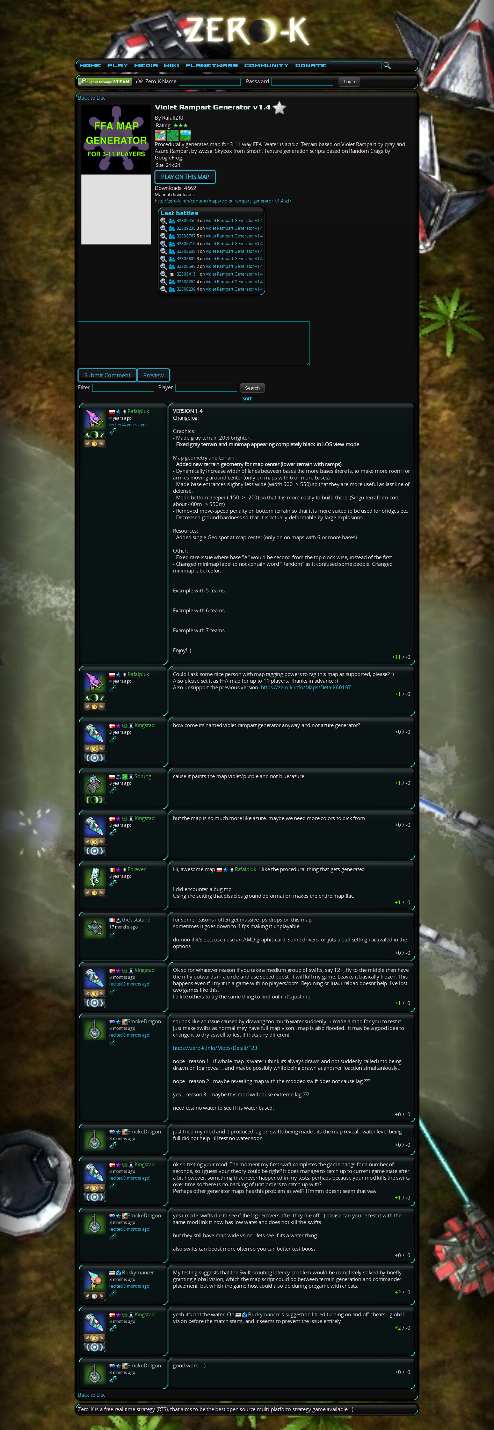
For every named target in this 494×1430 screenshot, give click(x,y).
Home (90, 65)
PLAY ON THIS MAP (185, 177)
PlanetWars (212, 65)
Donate (310, 65)
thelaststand (136, 928)
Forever (137, 877)
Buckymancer (138, 1281)
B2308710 (178, 244)
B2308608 (178, 251)
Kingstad (144, 733)
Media (146, 65)
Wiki (171, 65)
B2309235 (178, 228)
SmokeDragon (144, 1029)
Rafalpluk (138, 419)
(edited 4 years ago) (128, 433)
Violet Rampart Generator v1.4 (234, 220)
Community (266, 65)
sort (247, 407)
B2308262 (178, 282)
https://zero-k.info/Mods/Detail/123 (215, 1056)
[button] (349, 82)
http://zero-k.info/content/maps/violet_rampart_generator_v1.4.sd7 (223, 201)
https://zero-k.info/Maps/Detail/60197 (306, 695)
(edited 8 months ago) (130, 992)
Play (117, 65)
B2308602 (178, 259)
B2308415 (178, 274)
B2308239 (178, 289)
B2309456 (178, 220)
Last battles (179, 213)
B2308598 (178, 266)
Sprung (143, 784)
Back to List (91, 97)
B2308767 (178, 236)
